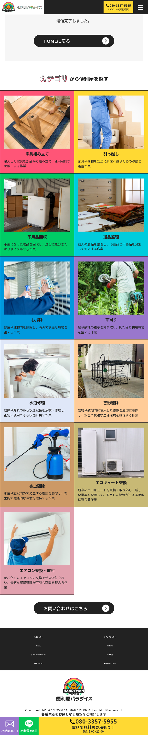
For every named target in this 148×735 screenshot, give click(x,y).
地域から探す (38, 636)
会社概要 (110, 653)
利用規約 (110, 644)
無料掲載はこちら (110, 662)
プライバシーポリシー (38, 653)
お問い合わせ (38, 662)
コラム (38, 644)
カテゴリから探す (110, 636)
